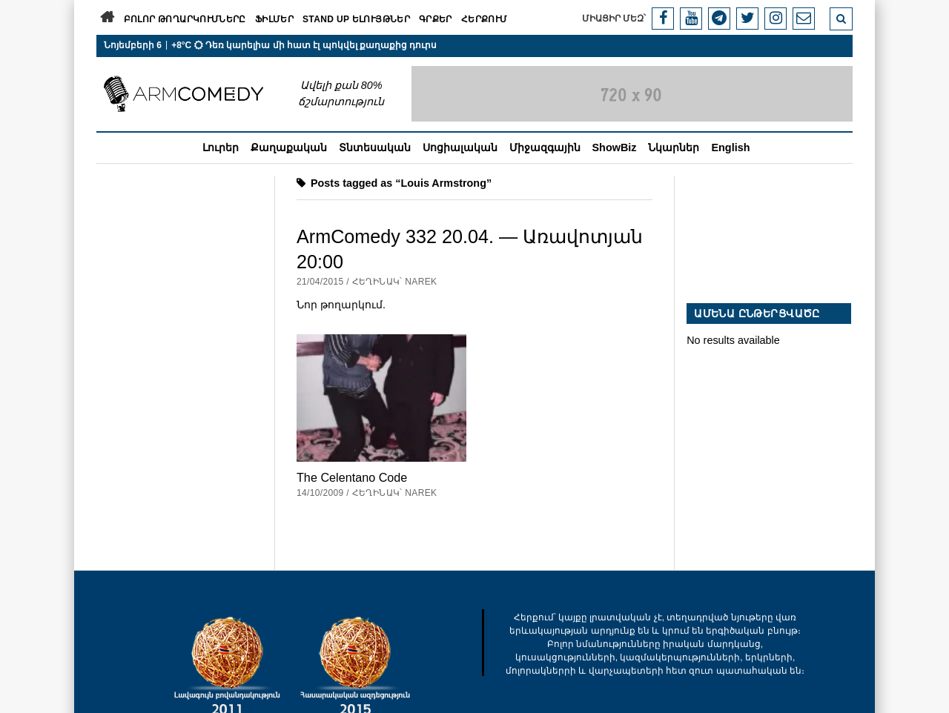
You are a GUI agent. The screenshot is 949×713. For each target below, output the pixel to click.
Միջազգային (545, 147)
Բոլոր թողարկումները (185, 19)
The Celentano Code (352, 477)
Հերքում (484, 19)
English (730, 147)
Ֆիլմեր (274, 19)
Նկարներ (673, 147)
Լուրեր (220, 147)
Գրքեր (435, 19)
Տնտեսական (375, 147)
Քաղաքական (289, 147)
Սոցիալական (460, 147)
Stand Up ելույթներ (356, 19)
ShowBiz (614, 147)
